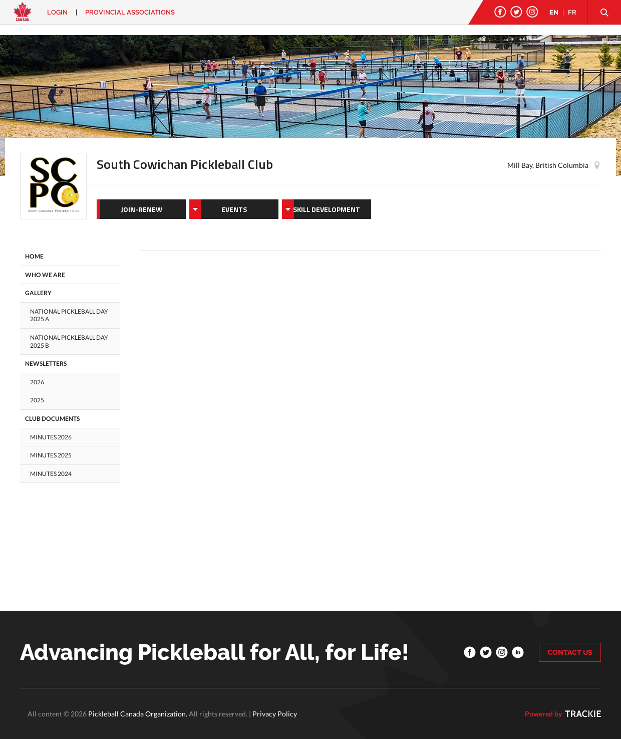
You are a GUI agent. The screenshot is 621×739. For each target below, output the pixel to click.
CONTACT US (569, 652)
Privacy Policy (274, 713)
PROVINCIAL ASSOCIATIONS (130, 12)
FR (572, 12)
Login (57, 12)
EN (553, 12)
